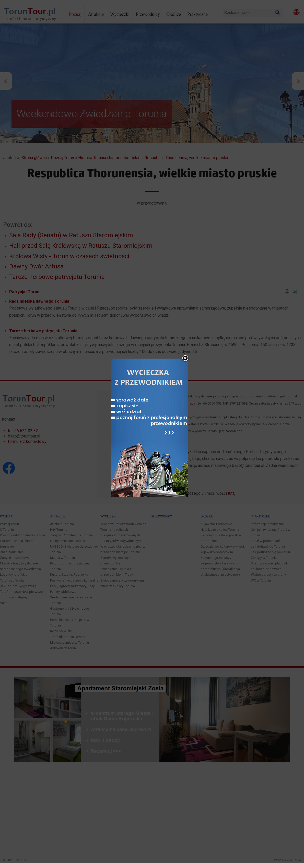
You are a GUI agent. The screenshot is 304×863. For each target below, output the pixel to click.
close (185, 348)
